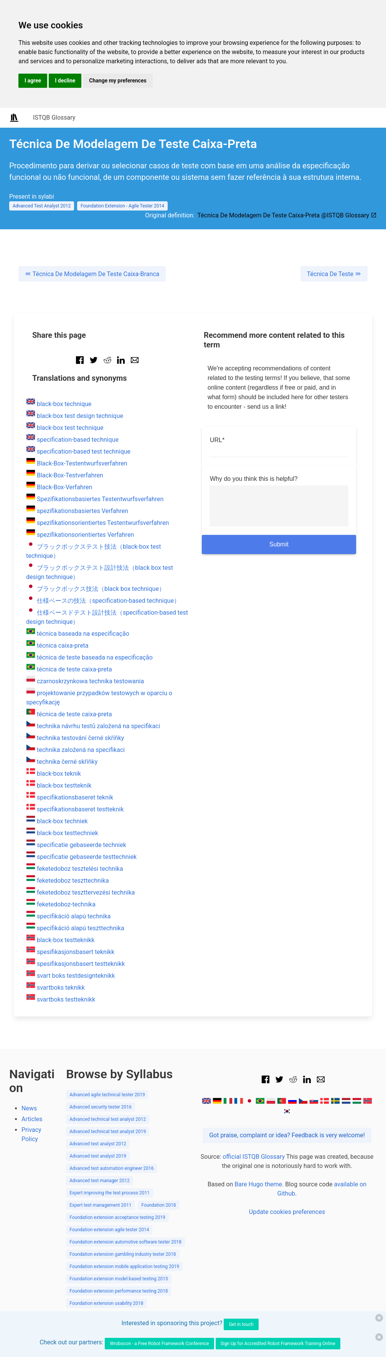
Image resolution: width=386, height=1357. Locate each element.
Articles (31, 1119)
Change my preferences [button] (117, 80)
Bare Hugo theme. (259, 1184)
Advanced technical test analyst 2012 (107, 1119)
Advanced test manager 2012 (99, 1180)
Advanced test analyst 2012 (97, 1143)
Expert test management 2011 (100, 1205)
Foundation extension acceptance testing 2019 (117, 1217)
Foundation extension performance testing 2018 (118, 1291)
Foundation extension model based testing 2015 (118, 1278)
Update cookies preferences (287, 1212)
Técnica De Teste (334, 274)
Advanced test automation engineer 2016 (111, 1168)
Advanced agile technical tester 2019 (107, 1094)
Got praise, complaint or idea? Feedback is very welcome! (287, 1135)
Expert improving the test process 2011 (109, 1193)
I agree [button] (33, 80)
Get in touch (241, 1324)
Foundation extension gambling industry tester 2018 (122, 1254)
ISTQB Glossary (54, 117)
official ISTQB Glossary (254, 1156)
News (29, 1108)
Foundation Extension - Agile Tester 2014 (122, 206)
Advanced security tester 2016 (100, 1107)
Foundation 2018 (158, 1205)
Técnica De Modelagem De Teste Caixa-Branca (92, 274)
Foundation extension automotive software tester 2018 (125, 1242)
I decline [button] (65, 80)
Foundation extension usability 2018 (106, 1303)
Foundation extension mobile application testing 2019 (124, 1266)
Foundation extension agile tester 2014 (109, 1229)
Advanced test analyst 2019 (97, 1156)
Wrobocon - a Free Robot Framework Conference (159, 1343)
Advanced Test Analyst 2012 (42, 206)
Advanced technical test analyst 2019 (107, 1131)
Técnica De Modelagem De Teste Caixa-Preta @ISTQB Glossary (287, 215)
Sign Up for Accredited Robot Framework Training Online (278, 1343)
